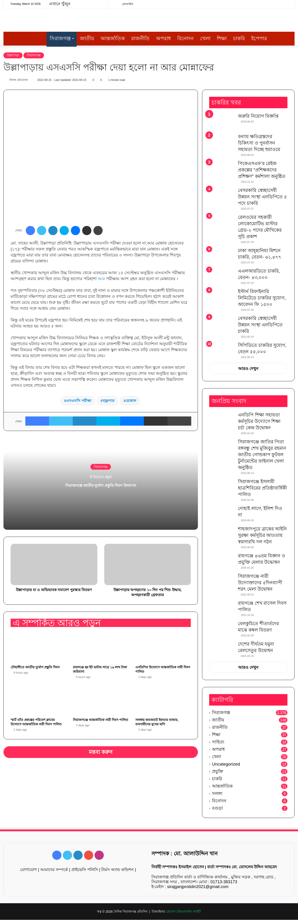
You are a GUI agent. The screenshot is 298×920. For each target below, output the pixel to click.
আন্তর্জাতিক (113, 38)
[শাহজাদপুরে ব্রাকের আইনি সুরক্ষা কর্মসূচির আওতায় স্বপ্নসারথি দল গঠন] (221, 534)
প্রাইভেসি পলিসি (84, 870)
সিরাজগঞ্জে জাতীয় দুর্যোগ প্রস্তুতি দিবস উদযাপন (101, 484)
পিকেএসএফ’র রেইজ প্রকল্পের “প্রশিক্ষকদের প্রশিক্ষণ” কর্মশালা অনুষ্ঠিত (261, 170)
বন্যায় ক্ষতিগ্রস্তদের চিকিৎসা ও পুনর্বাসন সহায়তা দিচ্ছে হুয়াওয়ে (259, 143)
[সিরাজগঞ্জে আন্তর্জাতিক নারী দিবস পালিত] (100, 700)
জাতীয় (87, 38)
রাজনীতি (140, 38)
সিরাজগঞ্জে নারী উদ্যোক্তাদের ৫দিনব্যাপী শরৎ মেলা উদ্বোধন (260, 583)
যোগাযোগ (28, 870)
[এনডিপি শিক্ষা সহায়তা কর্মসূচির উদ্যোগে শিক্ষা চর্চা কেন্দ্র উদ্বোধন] (221, 420)
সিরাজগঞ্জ (60, 38)
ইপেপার (259, 38)
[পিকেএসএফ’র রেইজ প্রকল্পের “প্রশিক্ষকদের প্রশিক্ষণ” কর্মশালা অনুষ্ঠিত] (221, 169)
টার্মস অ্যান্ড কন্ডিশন (117, 870)
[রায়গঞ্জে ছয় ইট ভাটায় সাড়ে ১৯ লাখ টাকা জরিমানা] (100, 647)
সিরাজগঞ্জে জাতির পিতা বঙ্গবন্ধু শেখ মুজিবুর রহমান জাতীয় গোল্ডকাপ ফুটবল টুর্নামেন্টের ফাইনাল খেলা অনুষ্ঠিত (262, 454)
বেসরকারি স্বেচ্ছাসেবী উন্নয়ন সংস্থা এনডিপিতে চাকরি (260, 325)
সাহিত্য (218, 742)
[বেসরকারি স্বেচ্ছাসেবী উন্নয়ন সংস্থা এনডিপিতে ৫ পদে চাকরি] (221, 197)
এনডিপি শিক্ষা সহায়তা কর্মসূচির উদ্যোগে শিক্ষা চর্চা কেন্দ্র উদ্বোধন (259, 421)
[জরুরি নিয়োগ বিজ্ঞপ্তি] (221, 122)
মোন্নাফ (131, 401)
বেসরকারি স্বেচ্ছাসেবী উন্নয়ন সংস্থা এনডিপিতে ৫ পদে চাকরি (262, 197)
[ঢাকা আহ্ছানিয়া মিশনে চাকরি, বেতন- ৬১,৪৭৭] (221, 256)
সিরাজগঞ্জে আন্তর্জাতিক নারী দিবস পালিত (100, 720)
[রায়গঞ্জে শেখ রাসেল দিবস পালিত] (221, 608)
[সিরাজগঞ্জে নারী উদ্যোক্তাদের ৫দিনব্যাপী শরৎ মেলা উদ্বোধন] (221, 581)
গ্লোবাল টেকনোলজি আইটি (183, 912)
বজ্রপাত (108, 401)
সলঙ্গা (217, 793)
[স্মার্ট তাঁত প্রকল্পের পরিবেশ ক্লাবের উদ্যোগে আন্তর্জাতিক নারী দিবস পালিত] (38, 700)
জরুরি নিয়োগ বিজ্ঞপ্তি (258, 116)
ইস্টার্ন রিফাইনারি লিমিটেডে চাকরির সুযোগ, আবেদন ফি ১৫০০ (262, 298)
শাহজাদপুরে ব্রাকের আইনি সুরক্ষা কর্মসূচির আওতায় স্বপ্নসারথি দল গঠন (262, 535)
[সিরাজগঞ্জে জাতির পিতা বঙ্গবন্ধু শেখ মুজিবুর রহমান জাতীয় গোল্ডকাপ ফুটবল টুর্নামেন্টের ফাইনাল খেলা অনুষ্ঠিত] (221, 447)
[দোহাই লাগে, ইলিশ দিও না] (221, 514)
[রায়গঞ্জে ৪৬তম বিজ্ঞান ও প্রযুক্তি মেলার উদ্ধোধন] (221, 561)
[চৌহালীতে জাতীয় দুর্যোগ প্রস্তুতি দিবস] (38, 647)
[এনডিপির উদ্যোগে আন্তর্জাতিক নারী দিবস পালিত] (163, 647)
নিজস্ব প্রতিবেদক (21, 80)
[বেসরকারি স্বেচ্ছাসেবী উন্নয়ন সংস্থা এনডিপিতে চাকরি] (221, 325)
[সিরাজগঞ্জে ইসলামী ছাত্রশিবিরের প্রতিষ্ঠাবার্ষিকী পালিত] (221, 487)
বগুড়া (217, 808)
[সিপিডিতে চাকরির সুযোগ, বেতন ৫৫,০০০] (221, 349)
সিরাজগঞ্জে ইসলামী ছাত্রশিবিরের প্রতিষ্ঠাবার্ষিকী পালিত (262, 488)
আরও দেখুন (248, 369)
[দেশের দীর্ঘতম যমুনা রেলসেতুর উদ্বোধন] (221, 649)
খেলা (205, 38)
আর (101, 279)
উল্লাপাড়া (13, 55)
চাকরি (239, 38)
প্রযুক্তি (217, 771)
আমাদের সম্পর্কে (54, 870)
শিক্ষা (222, 38)
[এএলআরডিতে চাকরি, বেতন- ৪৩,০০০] (221, 276)
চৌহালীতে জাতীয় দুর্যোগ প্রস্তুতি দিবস (35, 667)
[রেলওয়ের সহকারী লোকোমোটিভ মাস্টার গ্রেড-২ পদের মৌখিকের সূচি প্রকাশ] (221, 223)
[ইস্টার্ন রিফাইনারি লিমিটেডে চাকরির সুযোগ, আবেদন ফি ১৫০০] (221, 297)
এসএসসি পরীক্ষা (78, 401)
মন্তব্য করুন (101, 752)
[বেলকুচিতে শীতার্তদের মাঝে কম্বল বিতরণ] (221, 629)
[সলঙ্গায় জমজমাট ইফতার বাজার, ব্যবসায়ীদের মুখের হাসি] (163, 700)
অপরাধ (163, 38)
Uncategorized (226, 764)
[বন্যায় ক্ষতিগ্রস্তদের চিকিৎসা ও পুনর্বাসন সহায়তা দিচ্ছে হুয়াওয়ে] (221, 142)
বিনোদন (185, 38)
